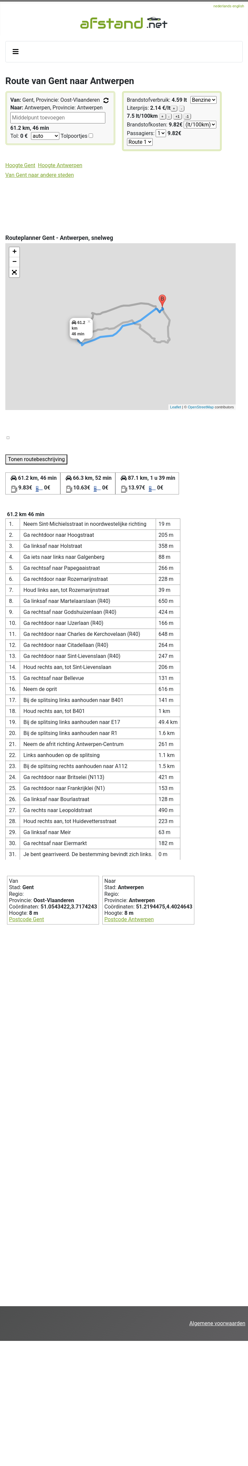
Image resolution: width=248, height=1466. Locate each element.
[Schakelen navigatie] (15, 52)
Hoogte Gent (20, 165)
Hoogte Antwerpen (60, 165)
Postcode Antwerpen (129, 919)
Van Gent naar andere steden (39, 175)
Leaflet (175, 407)
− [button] (14, 262)
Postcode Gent (26, 919)
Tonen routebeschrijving (36, 459)
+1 (177, 116)
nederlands (222, 6)
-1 (187, 116)
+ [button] (14, 252)
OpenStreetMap (201, 407)
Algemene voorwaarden (217, 1323)
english (238, 6)
